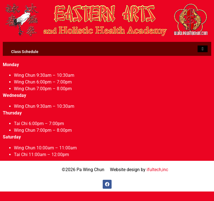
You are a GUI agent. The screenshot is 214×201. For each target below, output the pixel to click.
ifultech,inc (157, 169)
